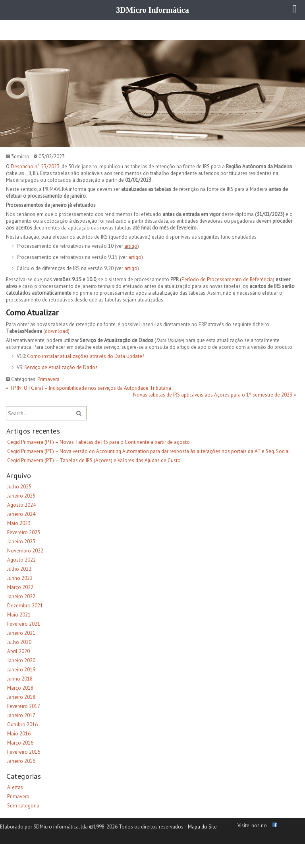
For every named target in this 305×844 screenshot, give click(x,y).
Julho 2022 (19, 569)
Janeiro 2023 (21, 541)
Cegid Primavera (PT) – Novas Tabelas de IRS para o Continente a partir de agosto (98, 442)
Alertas (15, 787)
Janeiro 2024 (21, 514)
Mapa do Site (202, 826)
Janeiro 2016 (21, 761)
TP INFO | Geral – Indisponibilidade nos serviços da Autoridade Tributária (90, 388)
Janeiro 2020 (21, 660)
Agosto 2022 (21, 559)
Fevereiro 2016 (23, 752)
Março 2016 (20, 742)
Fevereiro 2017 (23, 706)
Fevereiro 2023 (23, 532)
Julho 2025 (19, 486)
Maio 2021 (19, 614)
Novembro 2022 (25, 550)
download (56, 331)
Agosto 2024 (21, 505)
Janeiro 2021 (21, 633)
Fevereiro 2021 (23, 623)
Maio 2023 (19, 523)
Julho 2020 (19, 642)
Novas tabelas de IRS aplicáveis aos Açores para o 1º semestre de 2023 (212, 394)
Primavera (48, 379)
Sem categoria (23, 805)
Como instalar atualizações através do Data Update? (85, 356)
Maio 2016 (19, 733)
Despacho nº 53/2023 (35, 166)
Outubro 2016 (22, 724)
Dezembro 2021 (25, 605)
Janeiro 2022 (21, 596)
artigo (130, 246)
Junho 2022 (20, 578)
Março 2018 (20, 688)
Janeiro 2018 (21, 697)
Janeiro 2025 (21, 495)
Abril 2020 (18, 651)
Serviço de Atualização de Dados (61, 367)
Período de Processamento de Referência (227, 279)
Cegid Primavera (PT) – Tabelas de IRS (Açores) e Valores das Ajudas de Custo (94, 460)
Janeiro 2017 (21, 715)
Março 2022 (20, 587)
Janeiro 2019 (21, 669)
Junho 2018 (20, 678)
